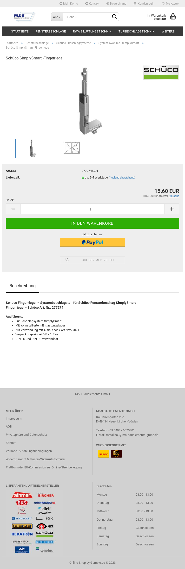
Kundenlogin (144, 3)
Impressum (13, 418)
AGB (9, 426)
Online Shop (77, 562)
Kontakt (92, 3)
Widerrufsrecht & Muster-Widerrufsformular (35, 459)
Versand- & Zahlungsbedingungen (29, 451)
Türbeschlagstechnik (136, 31)
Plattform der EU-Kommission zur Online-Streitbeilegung (44, 467)
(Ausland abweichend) (122, 177)
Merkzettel (170, 3)
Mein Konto (68, 3)
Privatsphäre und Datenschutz (26, 434)
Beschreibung (22, 285)
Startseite (19, 31)
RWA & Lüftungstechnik (92, 31)
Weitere (168, 31)
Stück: (10, 200)
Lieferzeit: (13, 177)
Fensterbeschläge (51, 31)
